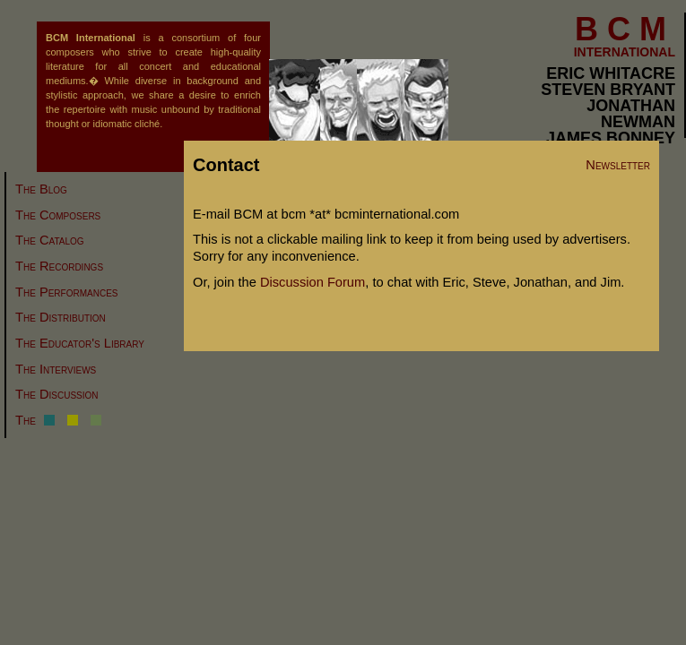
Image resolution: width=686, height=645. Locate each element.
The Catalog (49, 240)
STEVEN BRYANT (608, 90)
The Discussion (57, 394)
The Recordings (59, 266)
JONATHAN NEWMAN (630, 114)
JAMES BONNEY (610, 138)
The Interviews (55, 369)
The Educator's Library (79, 343)
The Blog (41, 189)
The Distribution (60, 317)
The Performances (66, 292)
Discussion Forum (312, 282)
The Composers (57, 215)
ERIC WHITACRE (610, 73)
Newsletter (618, 165)
